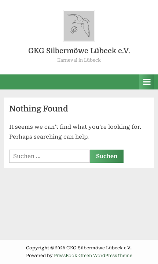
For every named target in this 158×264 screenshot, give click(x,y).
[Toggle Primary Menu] (147, 81)
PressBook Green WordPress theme (93, 255)
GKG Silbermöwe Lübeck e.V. (79, 51)
